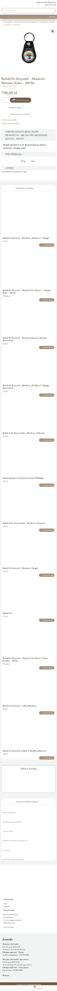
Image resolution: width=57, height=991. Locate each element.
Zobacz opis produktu (10, 120)
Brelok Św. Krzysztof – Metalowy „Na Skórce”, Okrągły (26, 238)
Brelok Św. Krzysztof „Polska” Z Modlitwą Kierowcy (24, 750)
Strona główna (8, 22)
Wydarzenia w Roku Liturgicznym (26, 22)
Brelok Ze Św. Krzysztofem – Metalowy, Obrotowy (24, 523)
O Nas (5, 904)
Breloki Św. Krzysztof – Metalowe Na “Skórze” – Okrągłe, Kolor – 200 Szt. (27, 291)
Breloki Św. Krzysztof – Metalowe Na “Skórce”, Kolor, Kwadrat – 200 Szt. (25, 659)
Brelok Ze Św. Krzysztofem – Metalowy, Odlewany (24, 433)
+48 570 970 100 (48, 5)
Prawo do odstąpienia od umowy (12, 920)
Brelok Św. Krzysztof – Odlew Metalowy (19, 705)
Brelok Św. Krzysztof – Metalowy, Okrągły (20, 568)
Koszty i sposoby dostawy (10, 914)
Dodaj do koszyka (22, 100)
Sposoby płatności (8, 917)
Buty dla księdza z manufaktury (12, 822)
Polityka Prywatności (9, 923)
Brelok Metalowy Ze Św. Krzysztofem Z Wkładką (23, 478)
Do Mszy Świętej (8, 831)
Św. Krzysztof (43, 22)
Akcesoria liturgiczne (9, 812)
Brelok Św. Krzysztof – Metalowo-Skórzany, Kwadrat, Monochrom (25, 339)
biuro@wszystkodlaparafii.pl (44, 2)
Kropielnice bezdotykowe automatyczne (15, 840)
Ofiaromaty (6, 850)
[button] (52, 31)
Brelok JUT (7, 613)
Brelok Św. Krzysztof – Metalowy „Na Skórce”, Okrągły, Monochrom (26, 386)
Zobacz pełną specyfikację (11, 123)
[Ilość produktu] (5, 100)
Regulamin (6, 906)
